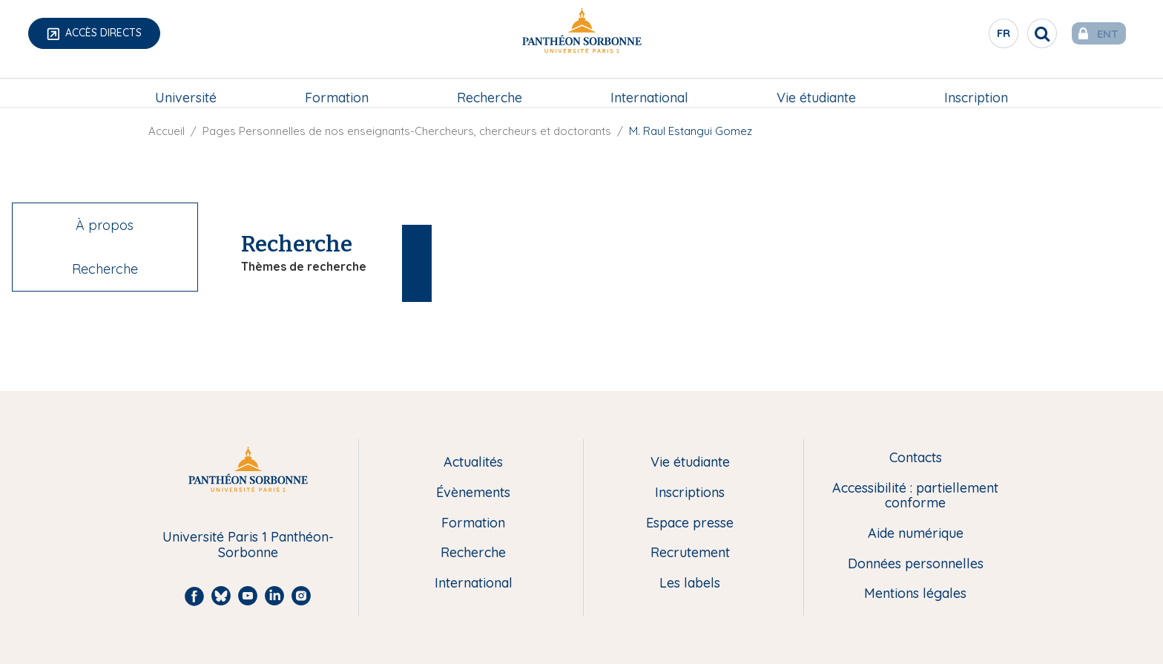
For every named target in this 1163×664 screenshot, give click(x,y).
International (649, 86)
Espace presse (690, 523)
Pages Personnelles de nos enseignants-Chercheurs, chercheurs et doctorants (406, 131)
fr (981, 36)
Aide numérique (915, 534)
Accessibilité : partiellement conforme (915, 496)
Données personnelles (916, 564)
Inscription (976, 86)
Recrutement (690, 553)
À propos (105, 225)
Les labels (689, 583)
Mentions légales (915, 594)
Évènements (473, 493)
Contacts (915, 458)
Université (186, 86)
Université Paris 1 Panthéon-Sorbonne (248, 545)
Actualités (473, 462)
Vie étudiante (816, 86)
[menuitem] (185, 87)
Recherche (489, 86)
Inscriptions (690, 493)
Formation (337, 86)
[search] (1019, 33)
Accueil (166, 131)
